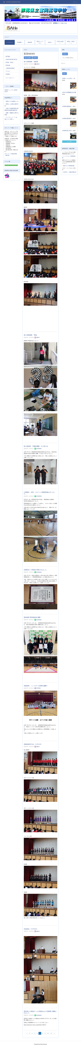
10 (48, 1033)
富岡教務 (37, 688)
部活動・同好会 (9, 62)
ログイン (75, 2)
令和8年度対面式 (67, 118)
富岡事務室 (38, 448)
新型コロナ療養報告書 (68, 165)
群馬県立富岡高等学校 (13, 2)
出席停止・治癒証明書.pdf (69, 172)
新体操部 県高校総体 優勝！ (33, 617)
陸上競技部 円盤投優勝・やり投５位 (36, 446)
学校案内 (8, 74)
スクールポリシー (10, 78)
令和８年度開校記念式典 (69, 92)
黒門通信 (8, 56)
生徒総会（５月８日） (31, 929)
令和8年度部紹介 (67, 106)
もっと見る (69, 141)
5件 (64, 73)
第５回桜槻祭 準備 (30, 335)
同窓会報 (8, 65)
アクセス (8, 71)
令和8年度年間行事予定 (11, 59)
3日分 (65, 54)
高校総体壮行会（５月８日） (33, 744)
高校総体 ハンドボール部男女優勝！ (36, 686)
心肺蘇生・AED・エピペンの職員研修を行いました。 (39, 493)
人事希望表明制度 (10, 68)
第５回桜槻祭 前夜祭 (31, 61)
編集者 (37, 64)
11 (51, 1033)
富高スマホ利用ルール (12, 101)
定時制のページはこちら (60, 23)
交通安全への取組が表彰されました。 (36, 570)
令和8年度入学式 (67, 130)
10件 (35, 57)
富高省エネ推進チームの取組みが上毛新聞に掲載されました (40, 1012)
